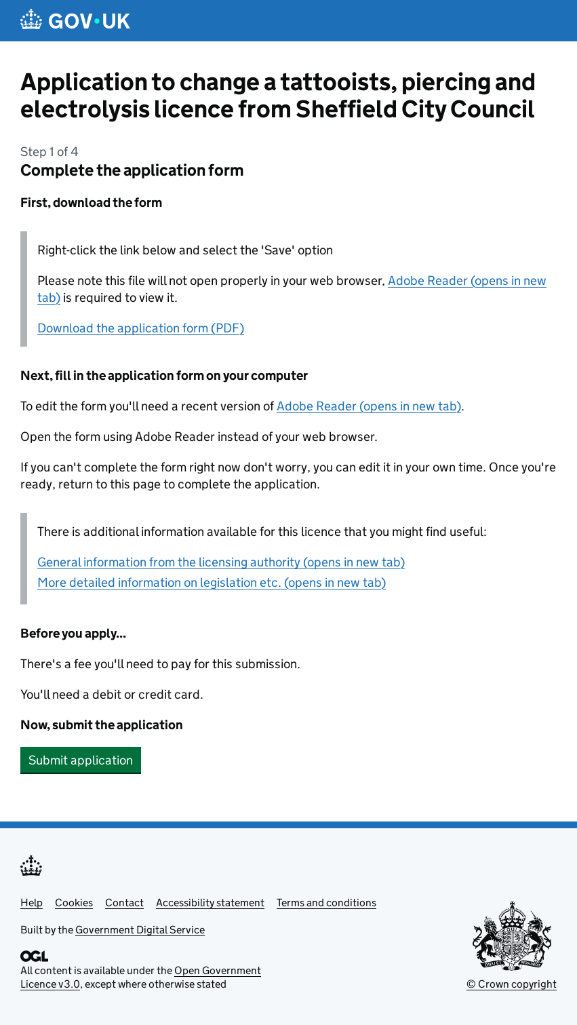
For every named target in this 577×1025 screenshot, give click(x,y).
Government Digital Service (140, 929)
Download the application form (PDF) (140, 328)
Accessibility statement (210, 902)
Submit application (80, 760)
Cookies (74, 902)
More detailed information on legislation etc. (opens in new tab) (211, 582)
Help (31, 902)
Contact (124, 902)
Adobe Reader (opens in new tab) (369, 406)
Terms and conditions (326, 902)
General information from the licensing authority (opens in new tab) (221, 562)
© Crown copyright (511, 984)
